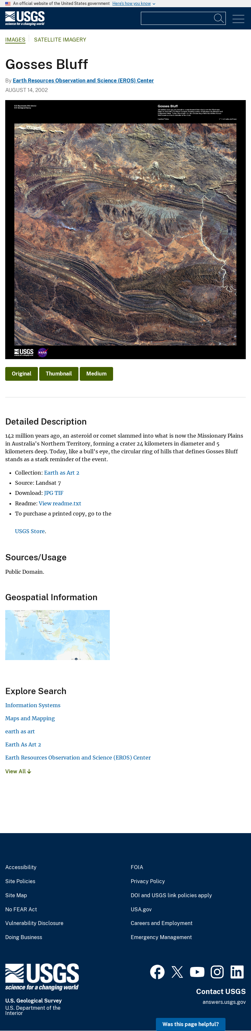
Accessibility (21, 867)
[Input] (183, 18)
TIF (59, 493)
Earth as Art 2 (61, 472)
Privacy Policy (148, 881)
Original (21, 374)
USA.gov (141, 910)
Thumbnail (59, 374)
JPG (48, 493)
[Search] (219, 18)
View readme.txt (60, 503)
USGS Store (30, 531)
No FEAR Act (21, 910)
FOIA (137, 867)
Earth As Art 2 (23, 744)
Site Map (16, 896)
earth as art (20, 731)
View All (18, 771)
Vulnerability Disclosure (34, 923)
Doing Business (23, 937)
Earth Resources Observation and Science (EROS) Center (83, 81)
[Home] (24, 24)
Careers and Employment (161, 923)
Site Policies (20, 881)
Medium (96, 374)
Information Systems (32, 705)
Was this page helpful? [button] (190, 1024)
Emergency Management (161, 937)
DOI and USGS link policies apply (171, 896)
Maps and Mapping (30, 718)
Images (15, 40)
